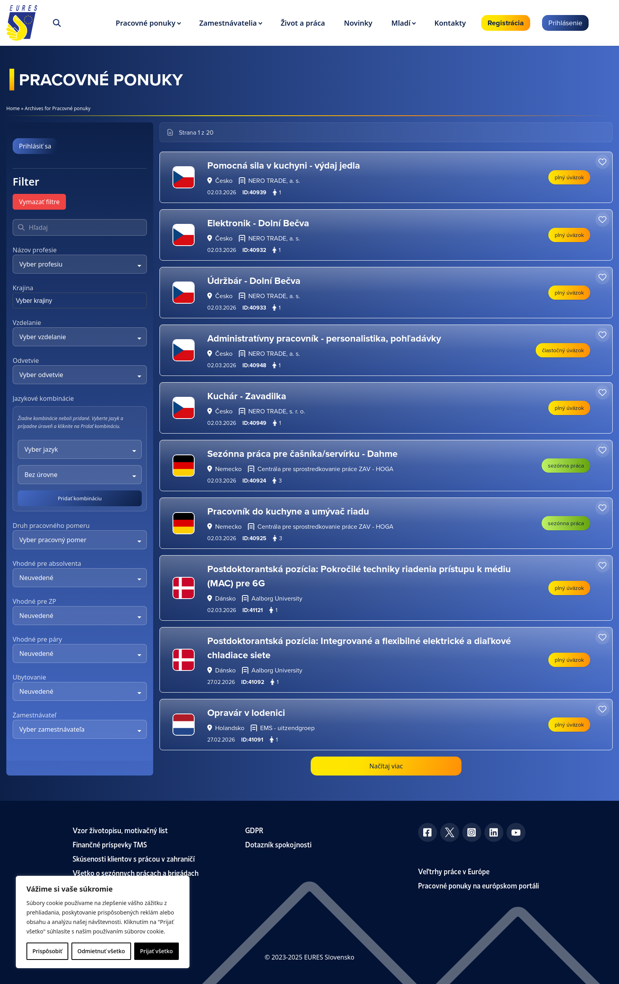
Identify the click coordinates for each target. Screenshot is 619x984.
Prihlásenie (565, 23)
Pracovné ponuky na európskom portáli (478, 885)
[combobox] (80, 264)
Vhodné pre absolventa (47, 563)
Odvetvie (26, 360)
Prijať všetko (156, 951)
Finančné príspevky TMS (110, 844)
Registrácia (506, 23)
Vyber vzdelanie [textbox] (42, 336)
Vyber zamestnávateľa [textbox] (51, 729)
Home (13, 108)
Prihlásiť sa (35, 146)
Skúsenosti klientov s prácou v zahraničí (134, 858)
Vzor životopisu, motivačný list (120, 830)
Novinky (358, 23)
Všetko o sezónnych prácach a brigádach (136, 872)
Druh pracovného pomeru (51, 525)
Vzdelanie (27, 322)
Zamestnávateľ (34, 715)
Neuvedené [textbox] (36, 577)
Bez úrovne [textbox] (41, 474)
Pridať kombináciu (79, 498)
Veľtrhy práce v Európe (454, 871)
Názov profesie (34, 250)
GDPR (254, 830)
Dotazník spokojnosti (278, 844)
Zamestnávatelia (228, 23)
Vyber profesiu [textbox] (40, 264)
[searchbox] (54, 302)
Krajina (23, 288)
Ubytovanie (29, 677)
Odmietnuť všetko (101, 951)
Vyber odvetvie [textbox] (41, 374)
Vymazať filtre (39, 201)
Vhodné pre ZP (34, 601)
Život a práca (303, 23)
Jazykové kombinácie (43, 398)
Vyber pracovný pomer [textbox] (52, 539)
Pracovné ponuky (145, 23)
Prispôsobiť (47, 951)
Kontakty (450, 23)
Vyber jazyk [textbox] (41, 449)
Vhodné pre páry (37, 639)
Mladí (401, 23)
